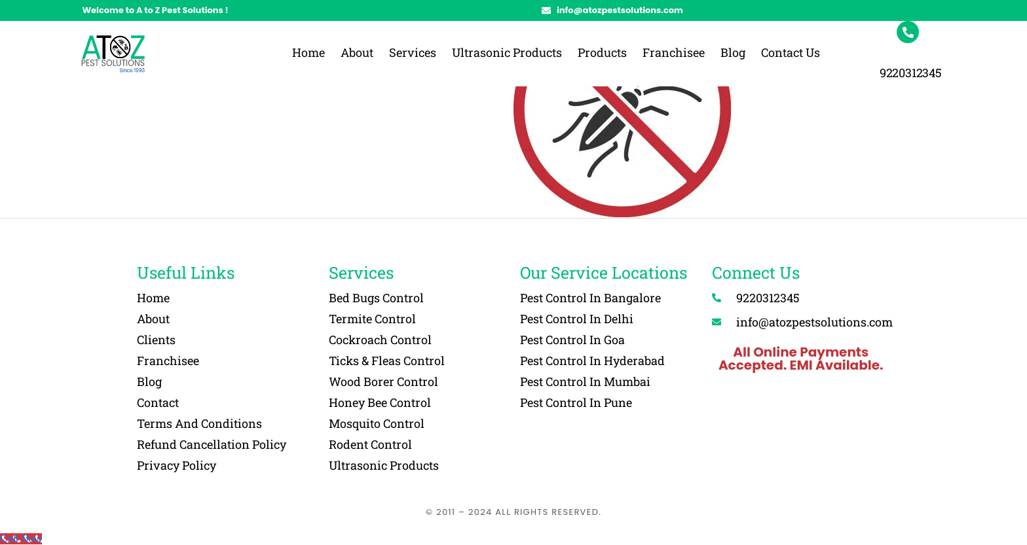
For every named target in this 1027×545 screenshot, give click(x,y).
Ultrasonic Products (507, 52)
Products (602, 52)
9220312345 (911, 72)
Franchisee (674, 52)
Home (308, 52)
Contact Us (790, 52)
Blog (732, 52)
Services (412, 52)
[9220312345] (908, 32)
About (357, 52)
